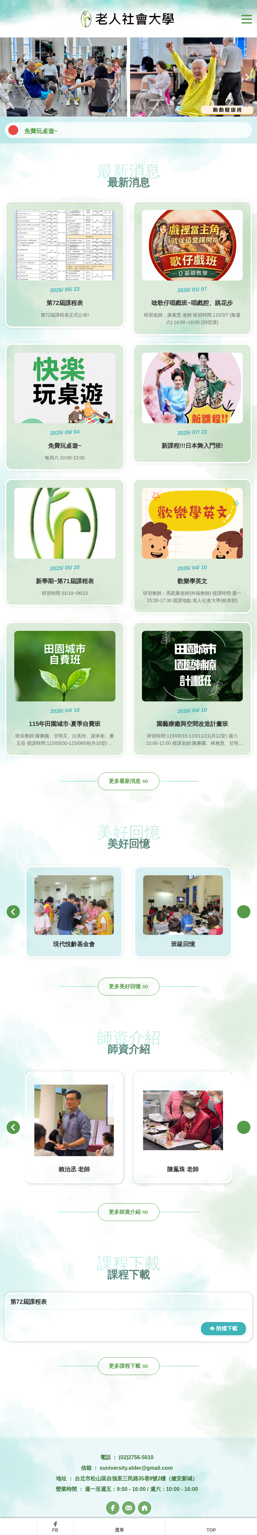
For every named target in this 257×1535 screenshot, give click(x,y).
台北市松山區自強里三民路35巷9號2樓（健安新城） (136, 1478)
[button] (10, 76)
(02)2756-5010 (136, 1457)
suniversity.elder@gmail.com (136, 1468)
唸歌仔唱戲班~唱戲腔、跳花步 (64, 130)
